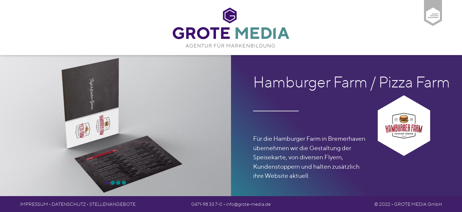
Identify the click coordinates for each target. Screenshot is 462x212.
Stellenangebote (112, 204)
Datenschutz (69, 204)
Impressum (34, 204)
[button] (107, 182)
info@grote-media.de (248, 204)
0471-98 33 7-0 (206, 204)
